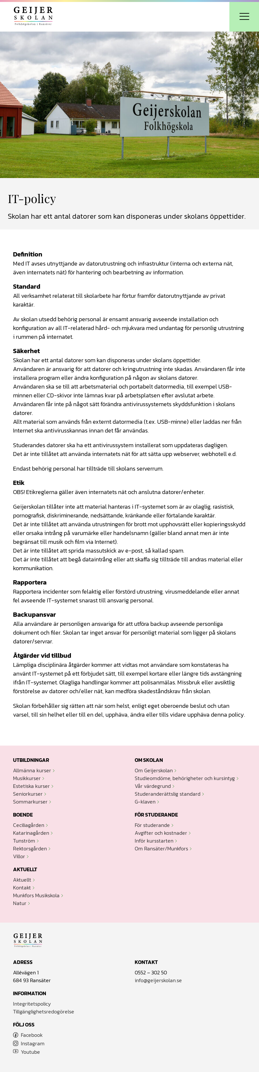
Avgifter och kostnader (161, 833)
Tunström (24, 841)
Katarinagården (31, 833)
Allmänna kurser (32, 770)
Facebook (32, 1035)
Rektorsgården (30, 848)
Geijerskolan (33, 16)
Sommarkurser (30, 801)
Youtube (30, 1052)
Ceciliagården (28, 825)
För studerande (152, 825)
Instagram (33, 1043)
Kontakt (22, 887)
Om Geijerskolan (154, 770)
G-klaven (145, 801)
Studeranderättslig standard (167, 794)
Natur (19, 903)
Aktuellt (22, 880)
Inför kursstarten (154, 841)
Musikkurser (27, 778)
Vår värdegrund (153, 786)
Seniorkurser (28, 794)
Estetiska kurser (31, 786)
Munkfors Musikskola (36, 895)
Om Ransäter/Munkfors (161, 848)
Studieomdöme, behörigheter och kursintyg (185, 778)
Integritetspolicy (32, 1004)
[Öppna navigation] (244, 17)
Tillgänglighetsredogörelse (43, 1011)
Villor (19, 856)
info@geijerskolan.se (158, 980)
